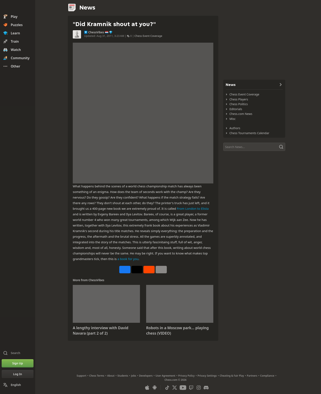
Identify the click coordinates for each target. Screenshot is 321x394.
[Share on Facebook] (124, 269)
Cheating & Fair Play (232, 375)
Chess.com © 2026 (175, 380)
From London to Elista (193, 208)
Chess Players (238, 99)
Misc (232, 119)
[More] (161, 269)
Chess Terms (96, 375)
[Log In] (17, 374)
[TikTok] (167, 387)
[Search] (254, 147)
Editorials (235, 109)
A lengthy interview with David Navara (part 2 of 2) (100, 330)
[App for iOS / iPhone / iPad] (147, 387)
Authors (234, 128)
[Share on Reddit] (149, 269)
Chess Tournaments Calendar (249, 133)
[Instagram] (198, 387)
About (111, 375)
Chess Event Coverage (148, 36)
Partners (252, 375)
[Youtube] (183, 387)
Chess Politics (238, 104)
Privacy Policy (186, 375)
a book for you (127, 259)
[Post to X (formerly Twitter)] (137, 269)
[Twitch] (191, 387)
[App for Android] (154, 387)
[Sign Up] (17, 363)
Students (122, 375)
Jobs (133, 375)
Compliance (267, 375)
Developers (146, 375)
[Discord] (206, 387)
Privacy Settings (207, 375)
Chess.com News (240, 114)
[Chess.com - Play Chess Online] (17, 7)
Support (81, 375)
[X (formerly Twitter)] (174, 387)
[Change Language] (17, 385)
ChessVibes (96, 32)
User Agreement (165, 375)
